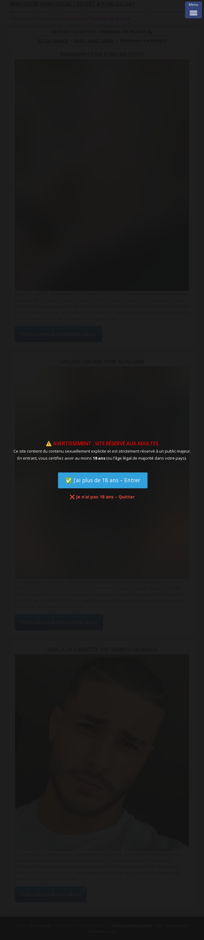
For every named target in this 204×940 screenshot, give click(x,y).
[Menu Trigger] (193, 10)
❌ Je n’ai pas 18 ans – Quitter (102, 497)
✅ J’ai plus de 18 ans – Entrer (102, 480)
